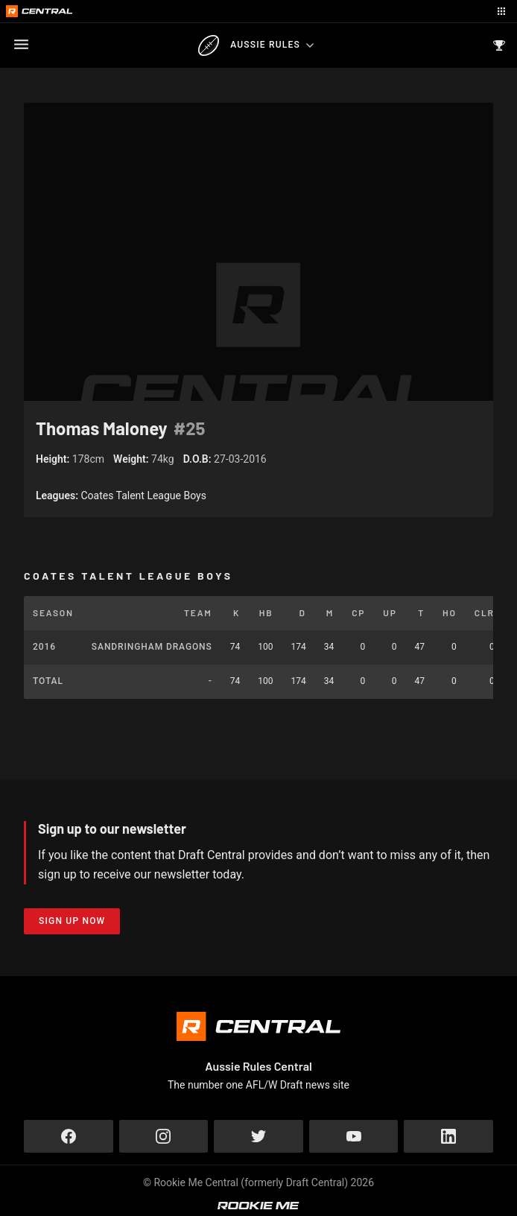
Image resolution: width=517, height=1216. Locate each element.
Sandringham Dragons (152, 647)
